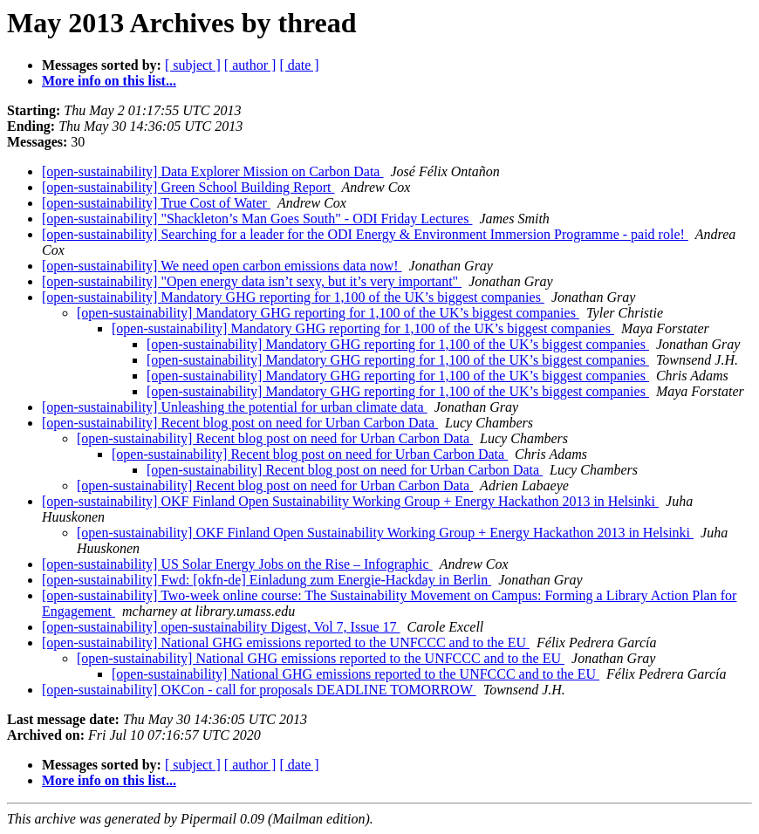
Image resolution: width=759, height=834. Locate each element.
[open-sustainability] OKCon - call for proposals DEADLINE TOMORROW (259, 689)
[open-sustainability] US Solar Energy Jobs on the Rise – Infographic (237, 564)
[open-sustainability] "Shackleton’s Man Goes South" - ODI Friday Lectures (257, 218)
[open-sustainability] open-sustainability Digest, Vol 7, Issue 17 (221, 626)
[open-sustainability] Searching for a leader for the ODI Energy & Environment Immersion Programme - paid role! (365, 234)
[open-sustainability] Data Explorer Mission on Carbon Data (212, 171)
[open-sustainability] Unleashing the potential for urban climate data (234, 407)
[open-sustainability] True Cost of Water (156, 202)
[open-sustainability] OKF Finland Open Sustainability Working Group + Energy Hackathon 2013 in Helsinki (350, 501)
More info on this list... (109, 80)
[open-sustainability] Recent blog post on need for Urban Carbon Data (240, 422)
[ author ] (250, 65)
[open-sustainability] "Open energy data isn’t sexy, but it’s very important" (252, 281)
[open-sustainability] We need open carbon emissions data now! (222, 265)
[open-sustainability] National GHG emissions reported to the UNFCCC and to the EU (286, 642)
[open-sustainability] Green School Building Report (188, 187)
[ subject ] (193, 65)
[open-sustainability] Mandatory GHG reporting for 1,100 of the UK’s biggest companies (293, 297)
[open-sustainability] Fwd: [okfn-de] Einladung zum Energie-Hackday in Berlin (266, 579)
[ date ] (298, 65)
